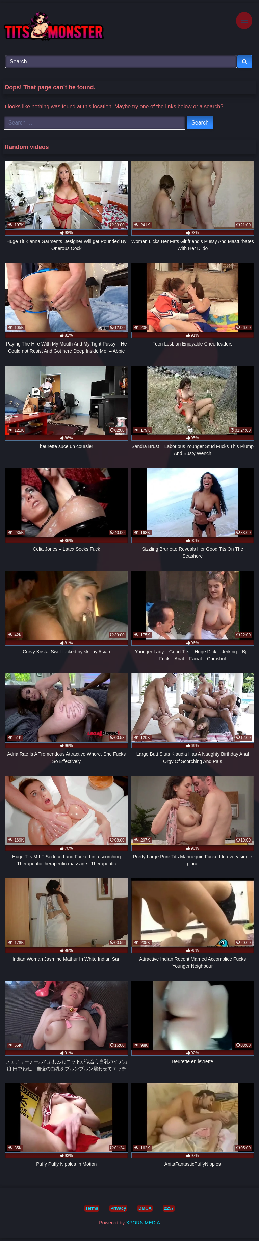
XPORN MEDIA (143, 1222)
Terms (91, 1208)
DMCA (145, 1208)
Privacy (118, 1208)
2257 (169, 1208)
